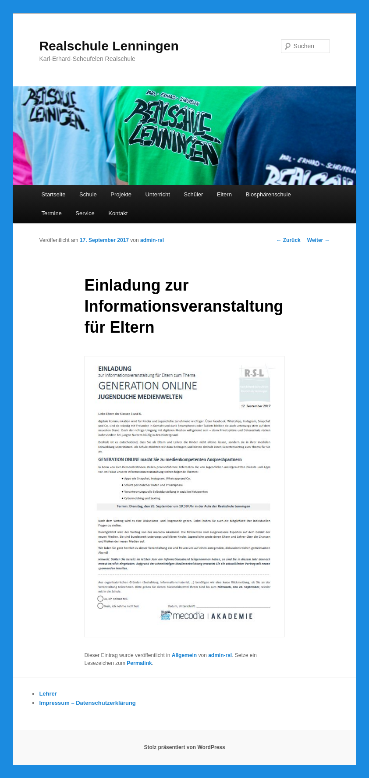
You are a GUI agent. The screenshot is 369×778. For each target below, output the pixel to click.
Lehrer (48, 693)
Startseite (54, 194)
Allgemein (184, 655)
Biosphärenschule (268, 194)
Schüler (193, 194)
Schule (88, 194)
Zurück (288, 240)
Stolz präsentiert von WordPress (184, 747)
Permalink (139, 663)
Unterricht (157, 194)
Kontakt (118, 213)
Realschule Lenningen (108, 46)
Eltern (224, 194)
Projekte (120, 194)
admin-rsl (152, 240)
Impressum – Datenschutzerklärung (87, 703)
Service (84, 213)
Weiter (318, 240)
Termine (52, 213)
